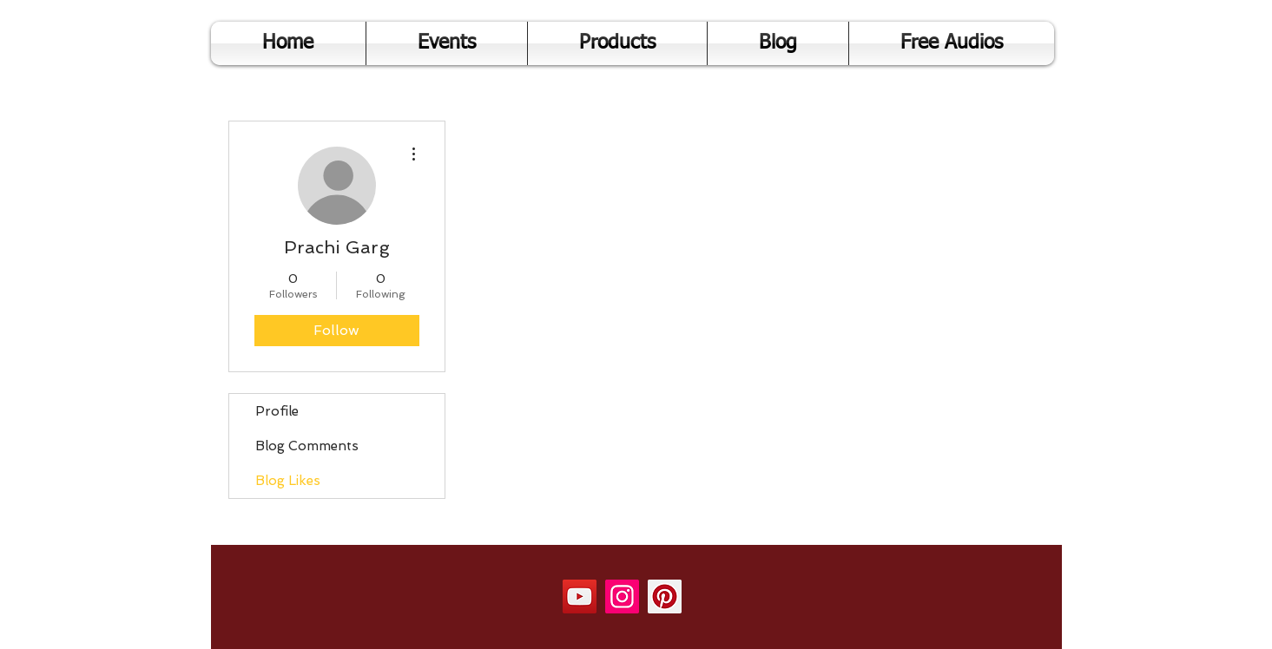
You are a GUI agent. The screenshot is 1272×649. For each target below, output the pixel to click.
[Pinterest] (665, 596)
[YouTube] (579, 596)
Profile (277, 411)
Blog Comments (307, 446)
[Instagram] (622, 596)
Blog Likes (287, 480)
